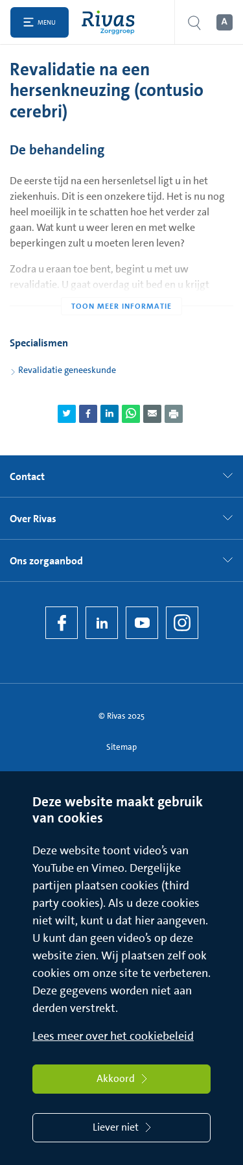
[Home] (111, 22)
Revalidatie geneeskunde (67, 370)
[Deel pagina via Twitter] (67, 414)
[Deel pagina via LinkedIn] (109, 414)
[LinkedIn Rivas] (102, 623)
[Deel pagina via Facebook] (88, 414)
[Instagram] (182, 623)
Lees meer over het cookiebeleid (113, 1036)
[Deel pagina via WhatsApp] (131, 414)
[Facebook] (61, 623)
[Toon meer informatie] (121, 280)
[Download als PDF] (174, 414)
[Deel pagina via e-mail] (152, 414)
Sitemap (121, 746)
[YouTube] (142, 623)
